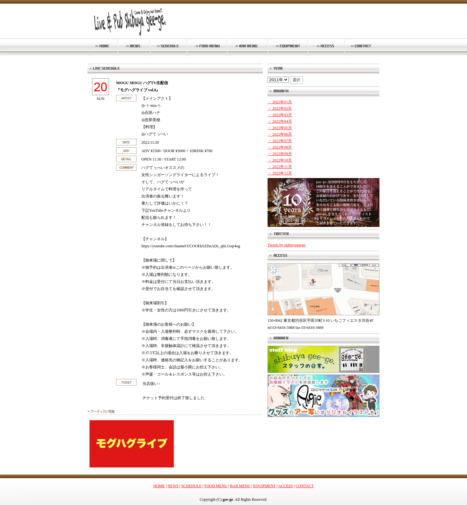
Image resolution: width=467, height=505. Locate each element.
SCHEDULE (191, 486)
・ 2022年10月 (280, 160)
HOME (159, 486)
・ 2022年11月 (280, 166)
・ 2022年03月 (280, 115)
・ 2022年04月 (280, 121)
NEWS (173, 486)
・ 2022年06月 (280, 134)
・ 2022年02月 (280, 108)
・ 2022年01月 (280, 102)
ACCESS (285, 486)
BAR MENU (240, 486)
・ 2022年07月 (280, 141)
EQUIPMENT (264, 486)
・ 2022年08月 (280, 147)
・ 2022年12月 (280, 173)
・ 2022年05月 (280, 128)
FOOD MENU (215, 486)
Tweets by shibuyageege (286, 245)
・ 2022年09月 (280, 154)
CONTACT (305, 486)
